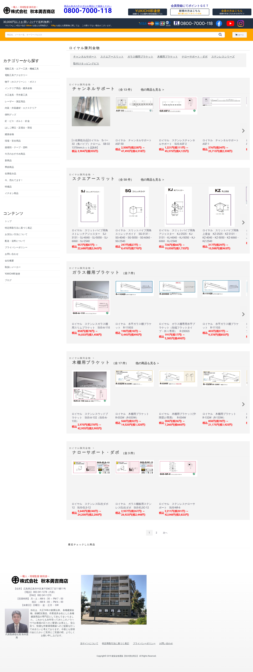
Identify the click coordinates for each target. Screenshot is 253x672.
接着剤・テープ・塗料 (16, 147)
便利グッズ (10, 114)
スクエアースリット (112, 56)
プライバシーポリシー (16, 247)
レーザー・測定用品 (15, 101)
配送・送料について (15, 241)
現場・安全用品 (13, 140)
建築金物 (9, 134)
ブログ (8, 280)
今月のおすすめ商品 (15, 154)
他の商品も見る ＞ (153, 89)
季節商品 (9, 167)
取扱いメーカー (13, 267)
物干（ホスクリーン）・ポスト (20, 81)
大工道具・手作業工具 (16, 95)
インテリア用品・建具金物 (18, 88)
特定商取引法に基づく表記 (18, 228)
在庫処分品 (10, 173)
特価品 (8, 186)
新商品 (8, 160)
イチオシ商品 (11, 193)
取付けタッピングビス (86, 63)
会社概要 (9, 260)
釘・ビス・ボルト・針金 (17, 121)
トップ (8, 221)
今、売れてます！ (14, 180)
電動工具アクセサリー (16, 75)
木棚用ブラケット (167, 56)
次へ (165, 532)
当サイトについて (89, 643)
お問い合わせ (11, 254)
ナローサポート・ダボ (194, 56)
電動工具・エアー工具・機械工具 (22, 68)
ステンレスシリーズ (223, 56)
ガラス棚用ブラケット (140, 56)
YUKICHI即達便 (12, 273)
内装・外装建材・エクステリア (20, 108)
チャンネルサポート (84, 56)
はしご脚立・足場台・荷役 (18, 127)
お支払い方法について (16, 234)
